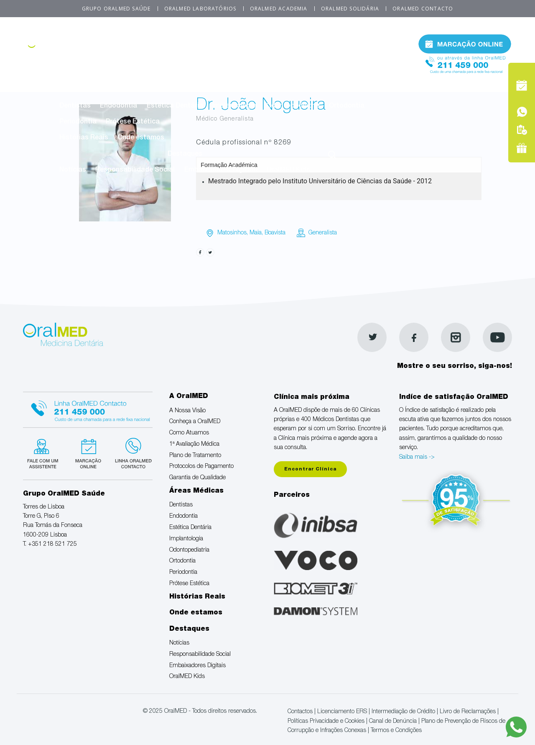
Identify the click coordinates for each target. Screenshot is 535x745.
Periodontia (78, 122)
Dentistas (75, 106)
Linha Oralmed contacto (88, 408)
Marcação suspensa (87, 452)
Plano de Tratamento (357, 58)
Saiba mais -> (417, 457)
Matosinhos (232, 233)
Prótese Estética (133, 122)
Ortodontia (346, 106)
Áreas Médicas (235, 90)
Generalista (322, 233)
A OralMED (235, 42)
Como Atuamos (214, 58)
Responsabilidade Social (135, 170)
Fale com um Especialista (44, 452)
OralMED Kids (288, 170)
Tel (464, 62)
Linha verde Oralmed (130, 452)
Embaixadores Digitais (220, 170)
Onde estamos (140, 138)
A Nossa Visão (82, 58)
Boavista (275, 233)
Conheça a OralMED (147, 58)
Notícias (72, 170)
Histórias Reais (83, 138)
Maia (256, 233)
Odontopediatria (293, 106)
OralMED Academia (279, 8)
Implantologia (234, 106)
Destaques (185, 154)
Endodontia (118, 106)
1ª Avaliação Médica (281, 58)
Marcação (464, 43)
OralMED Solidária (350, 8)
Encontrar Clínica (310, 469)
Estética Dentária (175, 106)
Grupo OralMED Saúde (116, 8)
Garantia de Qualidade (189, 74)
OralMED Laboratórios (200, 8)
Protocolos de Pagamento (101, 74)
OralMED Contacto (422, 8)
